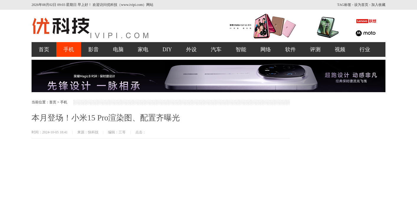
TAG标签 (344, 5)
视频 (340, 49)
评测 (315, 49)
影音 (93, 49)
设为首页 (361, 5)
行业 (364, 49)
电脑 (118, 49)
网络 (265, 49)
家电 (143, 49)
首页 (44, 49)
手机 (68, 49)
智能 (241, 49)
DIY (167, 49)
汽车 (216, 49)
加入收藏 (378, 5)
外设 (191, 49)
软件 (290, 49)
